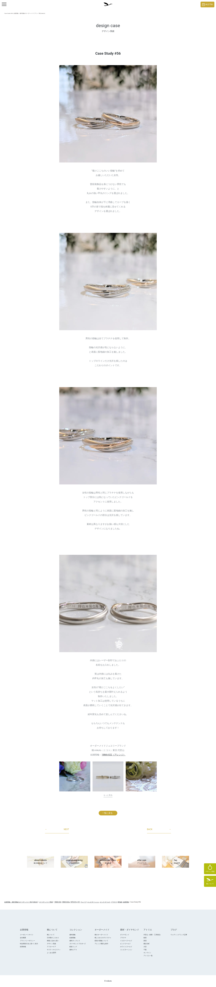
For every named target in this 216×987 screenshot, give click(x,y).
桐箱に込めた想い (53, 940)
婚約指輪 (72, 934)
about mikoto (40, 862)
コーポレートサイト (26, 934)
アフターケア (51, 946)
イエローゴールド (126, 940)
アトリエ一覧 (148, 955)
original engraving (74, 862)
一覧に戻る (107, 813)
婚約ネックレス (74, 940)
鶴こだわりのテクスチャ (103, 937)
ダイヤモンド (124, 934)
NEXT (57, 829)
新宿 (145, 940)
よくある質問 (51, 952)
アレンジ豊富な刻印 (101, 943)
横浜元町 (147, 943)
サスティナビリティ (53, 949)
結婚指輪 (72, 937)
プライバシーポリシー (27, 940)
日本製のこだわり (53, 937)
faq (176, 862)
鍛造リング (73, 946)
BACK (159, 829)
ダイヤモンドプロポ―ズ (77, 943)
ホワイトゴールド (126, 946)
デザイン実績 (51, 943)
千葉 (145, 949)
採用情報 (23, 946)
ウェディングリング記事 (179, 934)
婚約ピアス (73, 949)
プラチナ (123, 937)
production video (108, 862)
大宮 (145, 946)
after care (142, 862)
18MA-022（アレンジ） (114, 754)
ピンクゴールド (125, 943)
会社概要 (23, 937)
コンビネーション (126, 949)
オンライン (147, 952)
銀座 (145, 937)
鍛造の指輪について (101, 940)
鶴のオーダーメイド (101, 934)
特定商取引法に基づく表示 (29, 943)
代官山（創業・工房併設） (153, 934)
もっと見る (108, 795)
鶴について (50, 934)
